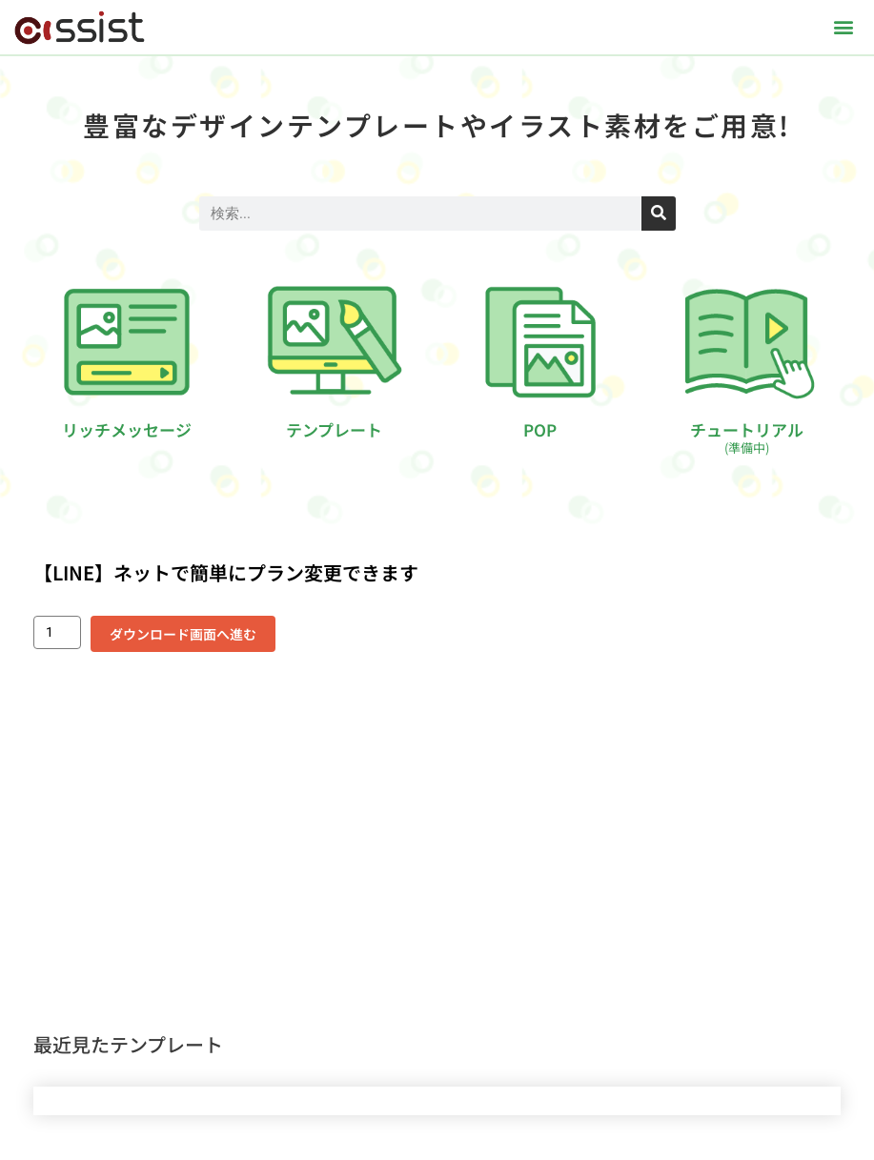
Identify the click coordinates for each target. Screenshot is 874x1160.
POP (540, 429)
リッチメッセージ (127, 429)
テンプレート (334, 429)
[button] (844, 27)
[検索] (658, 213)
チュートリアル (746, 437)
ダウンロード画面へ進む (183, 633)
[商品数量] (57, 632)
